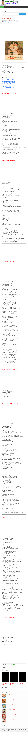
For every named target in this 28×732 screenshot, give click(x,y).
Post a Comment (6, 689)
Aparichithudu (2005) (10, 694)
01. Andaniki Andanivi (8, 80)
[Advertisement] (14, 32)
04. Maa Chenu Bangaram (9, 84)
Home (2, 7)
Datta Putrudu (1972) (7, 18)
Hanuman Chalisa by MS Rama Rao (11, 714)
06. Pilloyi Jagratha (7, 86)
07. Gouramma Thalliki (8, 87)
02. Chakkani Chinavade (8, 81)
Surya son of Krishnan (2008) (11, 709)
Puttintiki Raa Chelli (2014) (10, 719)
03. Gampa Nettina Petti (8, 82)
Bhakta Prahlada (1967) (10, 704)
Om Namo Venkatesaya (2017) (11, 699)
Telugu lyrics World (10, 729)
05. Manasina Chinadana (8, 85)
